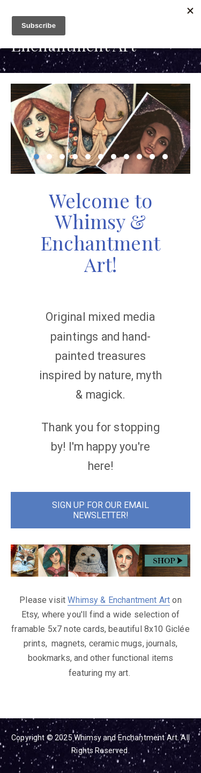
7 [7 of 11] (113, 156)
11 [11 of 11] (165, 156)
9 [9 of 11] (139, 156)
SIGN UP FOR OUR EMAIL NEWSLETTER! (100, 510)
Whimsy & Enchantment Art (119, 600)
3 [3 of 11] (62, 156)
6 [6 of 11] (100, 156)
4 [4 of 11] (75, 156)
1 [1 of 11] (36, 156)
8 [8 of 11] (126, 156)
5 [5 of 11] (88, 156)
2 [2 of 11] (49, 156)
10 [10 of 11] (152, 156)
